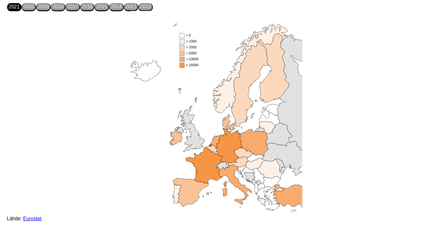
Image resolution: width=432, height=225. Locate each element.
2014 (116, 6)
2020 (28, 6)
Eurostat (32, 218)
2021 (14, 6)
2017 (72, 6)
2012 (145, 6)
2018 (58, 6)
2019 (43, 6)
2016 (87, 6)
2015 (101, 6)
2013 (131, 6)
